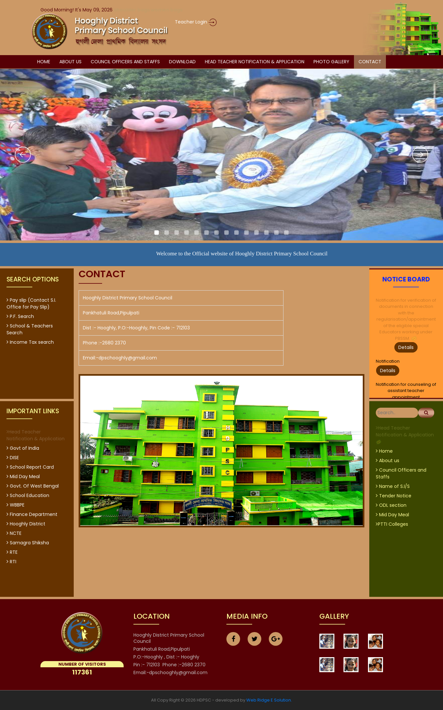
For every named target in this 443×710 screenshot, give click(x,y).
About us (387, 460)
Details (406, 347)
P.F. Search (20, 316)
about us (70, 61)
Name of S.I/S (393, 486)
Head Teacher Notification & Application (254, 61)
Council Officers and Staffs (125, 61)
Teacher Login (196, 22)
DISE (13, 457)
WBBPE (15, 505)
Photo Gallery (331, 61)
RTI (11, 561)
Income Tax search (30, 342)
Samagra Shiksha (28, 542)
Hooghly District (26, 524)
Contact (370, 61)
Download (182, 61)
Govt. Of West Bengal (33, 486)
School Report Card (30, 467)
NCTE (14, 533)
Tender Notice (393, 495)
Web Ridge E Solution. (269, 700)
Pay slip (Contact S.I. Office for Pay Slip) (31, 303)
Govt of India (23, 448)
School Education (28, 495)
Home (43, 61)
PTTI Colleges (392, 524)
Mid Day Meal (23, 476)
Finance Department (32, 514)
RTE (12, 552)
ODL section (391, 505)
